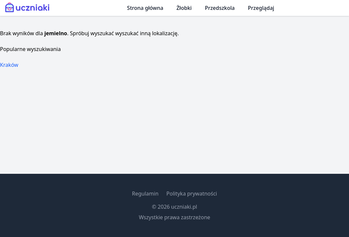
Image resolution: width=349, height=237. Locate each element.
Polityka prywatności (191, 193)
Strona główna (145, 8)
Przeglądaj (261, 8)
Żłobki (184, 8)
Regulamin (145, 193)
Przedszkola (220, 8)
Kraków (9, 64)
